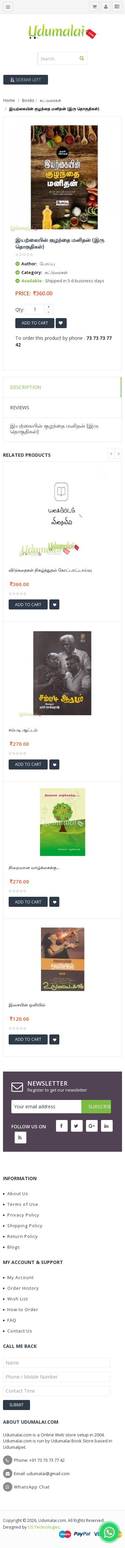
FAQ (9, 1320)
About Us (15, 1193)
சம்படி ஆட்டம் (23, 730)
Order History (21, 1288)
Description (25, 387)
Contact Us (17, 1331)
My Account (18, 1277)
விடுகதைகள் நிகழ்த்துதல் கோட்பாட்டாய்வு (50, 570)
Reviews (19, 407)
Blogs (11, 1247)
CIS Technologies (44, 1527)
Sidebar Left (25, 80)
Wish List (15, 1299)
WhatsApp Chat (32, 1487)
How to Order (20, 1309)
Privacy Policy (21, 1215)
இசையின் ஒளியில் (27, 1005)
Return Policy (20, 1236)
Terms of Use (20, 1204)
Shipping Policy (23, 1226)
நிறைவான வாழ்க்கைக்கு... (34, 867)
